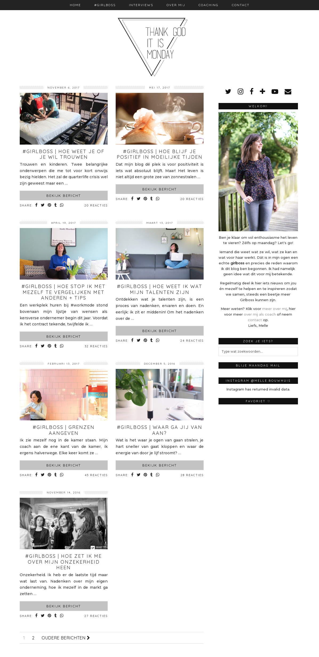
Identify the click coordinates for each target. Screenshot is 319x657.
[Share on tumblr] (56, 205)
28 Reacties (192, 475)
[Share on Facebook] (37, 205)
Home (75, 5)
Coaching (209, 5)
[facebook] (251, 91)
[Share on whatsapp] (62, 205)
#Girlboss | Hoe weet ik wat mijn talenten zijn (159, 289)
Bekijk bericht (63, 195)
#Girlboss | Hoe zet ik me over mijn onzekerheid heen (63, 562)
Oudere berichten (66, 637)
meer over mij (274, 308)
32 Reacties (96, 346)
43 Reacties (96, 475)
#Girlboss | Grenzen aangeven (64, 430)
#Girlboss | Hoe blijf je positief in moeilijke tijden (160, 154)
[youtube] (275, 91)
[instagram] (240, 91)
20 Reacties (96, 205)
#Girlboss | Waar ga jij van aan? (159, 430)
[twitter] (228, 91)
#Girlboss (105, 5)
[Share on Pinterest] (50, 205)
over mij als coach (260, 314)
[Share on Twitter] (43, 205)
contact (255, 320)
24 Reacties (192, 341)
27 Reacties (96, 616)
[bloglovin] (262, 91)
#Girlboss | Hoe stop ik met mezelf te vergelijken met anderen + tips (64, 292)
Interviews (141, 5)
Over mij (176, 5)
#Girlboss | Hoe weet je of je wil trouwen (63, 154)
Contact (240, 5)
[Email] (288, 91)
